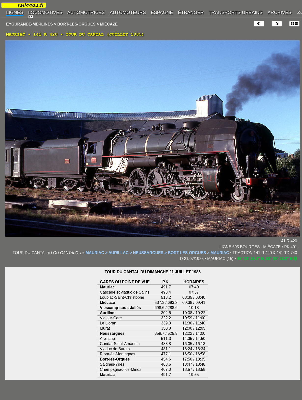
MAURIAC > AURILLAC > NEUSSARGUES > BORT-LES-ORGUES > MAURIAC (157, 253)
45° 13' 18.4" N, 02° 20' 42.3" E (265, 259)
